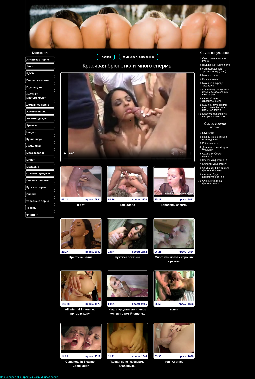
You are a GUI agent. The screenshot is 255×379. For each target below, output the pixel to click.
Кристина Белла (81, 257)
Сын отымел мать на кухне (214, 59)
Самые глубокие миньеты (211, 154)
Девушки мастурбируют (36, 95)
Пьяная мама (210, 79)
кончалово (127, 204)
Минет (30, 159)
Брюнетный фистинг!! (214, 164)
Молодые (32, 166)
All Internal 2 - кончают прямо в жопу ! (81, 311)
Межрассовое (35, 152)
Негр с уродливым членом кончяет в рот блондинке (127, 311)
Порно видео (8, 376)
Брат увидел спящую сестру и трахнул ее (214, 115)
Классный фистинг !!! (214, 160)
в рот (80, 204)
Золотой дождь (36, 118)
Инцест (31, 132)
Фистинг (31, 214)
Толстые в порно (37, 200)
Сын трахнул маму (28, 376)
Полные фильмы (37, 180)
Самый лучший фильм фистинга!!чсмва (215, 169)
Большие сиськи (37, 80)
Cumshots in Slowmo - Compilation (80, 363)
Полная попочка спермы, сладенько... (127, 363)
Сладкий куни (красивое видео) (212, 99)
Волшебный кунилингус (216, 65)
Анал (29, 66)
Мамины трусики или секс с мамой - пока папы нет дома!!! (214, 107)
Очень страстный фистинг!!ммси (212, 182)
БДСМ (30, 73)
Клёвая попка (210, 143)
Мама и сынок (210, 75)
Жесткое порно (36, 111)
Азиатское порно (37, 59)
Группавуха (34, 87)
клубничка (208, 133)
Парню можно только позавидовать (214, 138)
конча (174, 309)
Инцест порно (49, 376)
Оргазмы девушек (38, 173)
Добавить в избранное (139, 56)
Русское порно (36, 187)
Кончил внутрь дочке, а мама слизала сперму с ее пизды (215, 92)
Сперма (31, 193)
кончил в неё (174, 361)
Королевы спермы (174, 204)
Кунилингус (34, 139)
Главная (106, 56)
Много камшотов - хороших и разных (174, 259)
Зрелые (31, 125)
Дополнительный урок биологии (215, 148)
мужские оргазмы (127, 257)
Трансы (31, 207)
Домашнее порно (37, 104)
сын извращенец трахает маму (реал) (214, 70)
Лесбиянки (33, 145)
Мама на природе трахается (212, 84)
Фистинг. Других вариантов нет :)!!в (213, 175)
